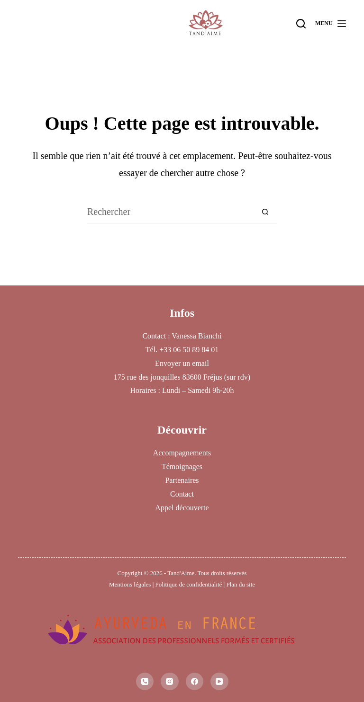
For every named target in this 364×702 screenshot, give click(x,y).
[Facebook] (195, 682)
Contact (182, 494)
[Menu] (330, 23)
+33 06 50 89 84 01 (188, 350)
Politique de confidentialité (188, 584)
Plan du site (240, 584)
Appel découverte (182, 508)
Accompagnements (182, 453)
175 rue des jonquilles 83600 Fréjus (168, 377)
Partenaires (182, 480)
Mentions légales (130, 584)
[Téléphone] (145, 682)
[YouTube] (219, 682)
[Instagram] (170, 682)
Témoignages (182, 466)
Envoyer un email (182, 363)
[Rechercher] (301, 23)
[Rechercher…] (170, 212)
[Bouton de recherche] (265, 212)
